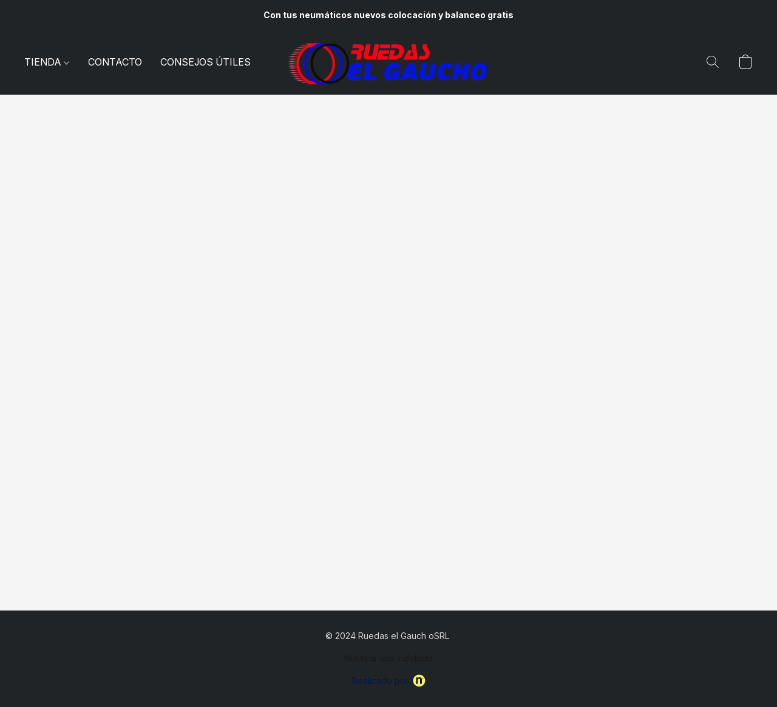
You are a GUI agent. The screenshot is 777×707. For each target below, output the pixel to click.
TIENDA (46, 62)
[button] (388, 62)
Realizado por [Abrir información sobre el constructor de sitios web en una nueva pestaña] (389, 680)
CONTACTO (115, 62)
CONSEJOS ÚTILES (205, 62)
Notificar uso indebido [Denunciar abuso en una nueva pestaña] (388, 658)
